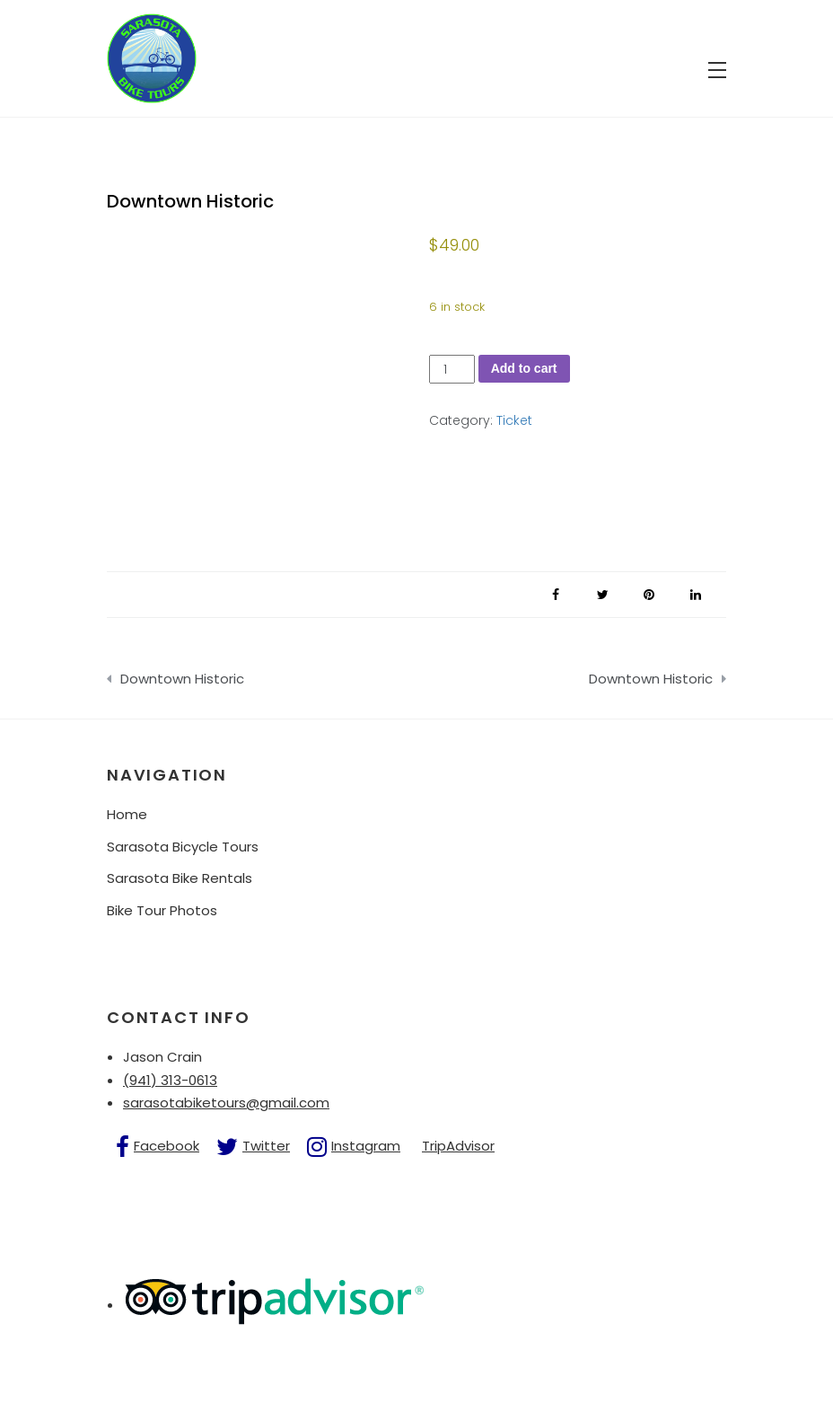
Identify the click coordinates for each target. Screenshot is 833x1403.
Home (127, 814)
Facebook (166, 1145)
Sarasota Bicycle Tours (183, 846)
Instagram (365, 1145)
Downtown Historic (182, 678)
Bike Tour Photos (162, 910)
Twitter (266, 1145)
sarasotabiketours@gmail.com (226, 1102)
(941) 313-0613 (170, 1080)
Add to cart (524, 368)
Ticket (514, 420)
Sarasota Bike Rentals (179, 878)
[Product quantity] (452, 369)
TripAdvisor (458, 1145)
